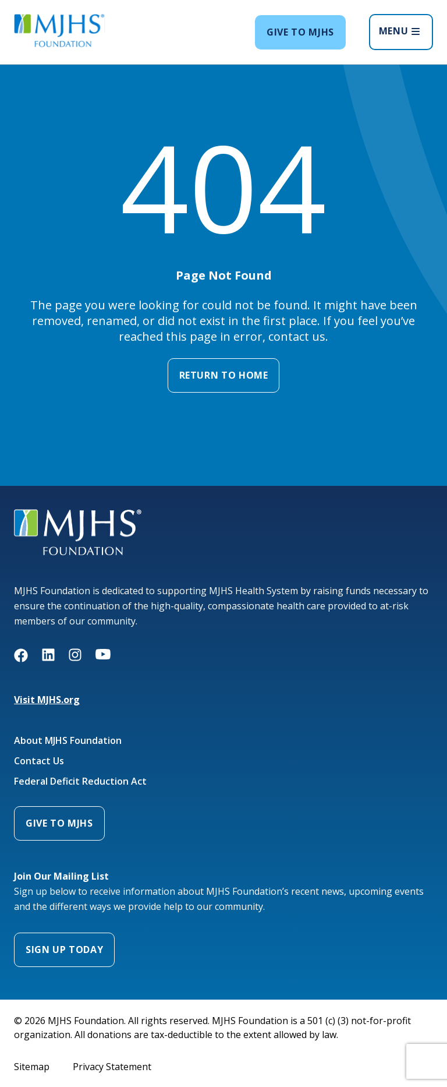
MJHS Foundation (52, 515)
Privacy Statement (112, 1066)
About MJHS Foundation (68, 740)
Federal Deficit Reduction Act (80, 781)
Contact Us (39, 761)
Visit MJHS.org (47, 699)
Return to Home (223, 375)
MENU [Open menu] (399, 30)
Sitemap (31, 1066)
